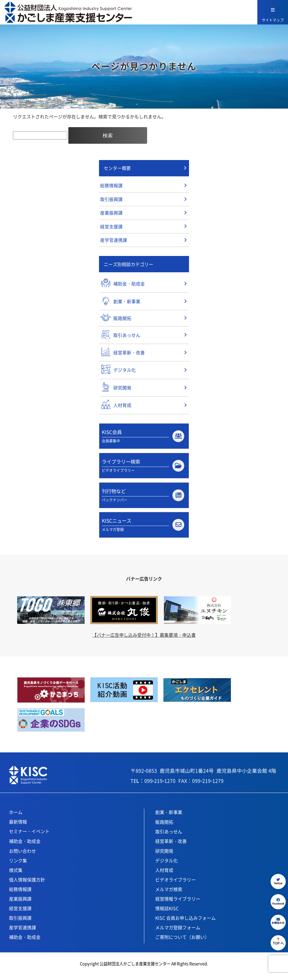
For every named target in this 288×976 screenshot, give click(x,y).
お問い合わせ (22, 852)
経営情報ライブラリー (177, 900)
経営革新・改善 (171, 842)
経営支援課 (111, 227)
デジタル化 (166, 861)
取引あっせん (168, 832)
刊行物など (143, 496)
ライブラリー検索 (143, 466)
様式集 (15, 871)
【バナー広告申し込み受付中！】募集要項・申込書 (144, 636)
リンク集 (18, 861)
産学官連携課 (113, 241)
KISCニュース (143, 526)
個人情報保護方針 (27, 881)
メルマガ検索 (168, 890)
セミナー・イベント (29, 832)
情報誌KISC (167, 909)
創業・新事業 (168, 813)
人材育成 (164, 871)
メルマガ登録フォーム (177, 928)
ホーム (15, 813)
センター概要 (117, 168)
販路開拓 (164, 823)
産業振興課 (111, 213)
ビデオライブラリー (175, 881)
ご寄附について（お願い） (182, 938)
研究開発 (164, 852)
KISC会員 (143, 436)
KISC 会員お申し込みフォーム (185, 919)
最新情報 (18, 823)
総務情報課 (111, 186)
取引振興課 (111, 199)
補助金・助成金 (24, 842)
